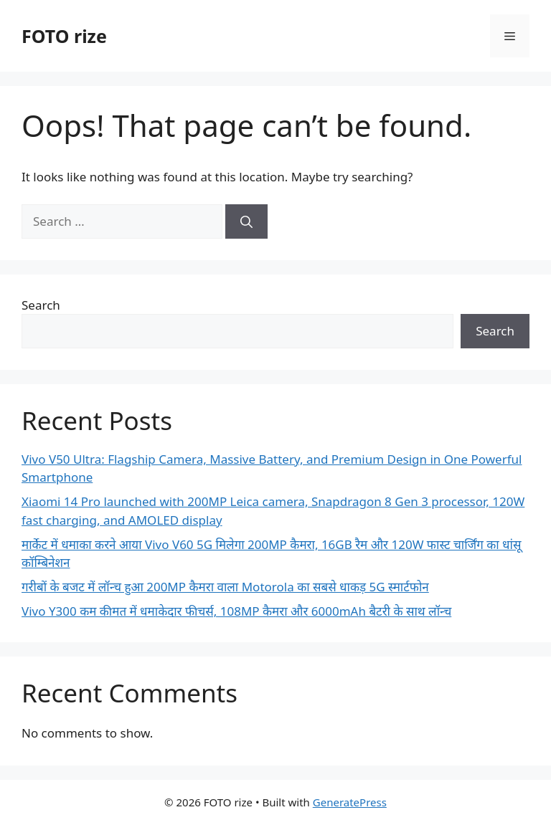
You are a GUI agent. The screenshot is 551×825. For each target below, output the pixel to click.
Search (41, 305)
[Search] (246, 221)
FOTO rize (64, 36)
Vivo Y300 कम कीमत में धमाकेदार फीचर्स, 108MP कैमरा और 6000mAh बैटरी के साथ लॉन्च (236, 611)
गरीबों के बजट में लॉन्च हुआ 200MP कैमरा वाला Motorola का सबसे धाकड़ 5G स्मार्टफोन (225, 586)
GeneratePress (350, 802)
